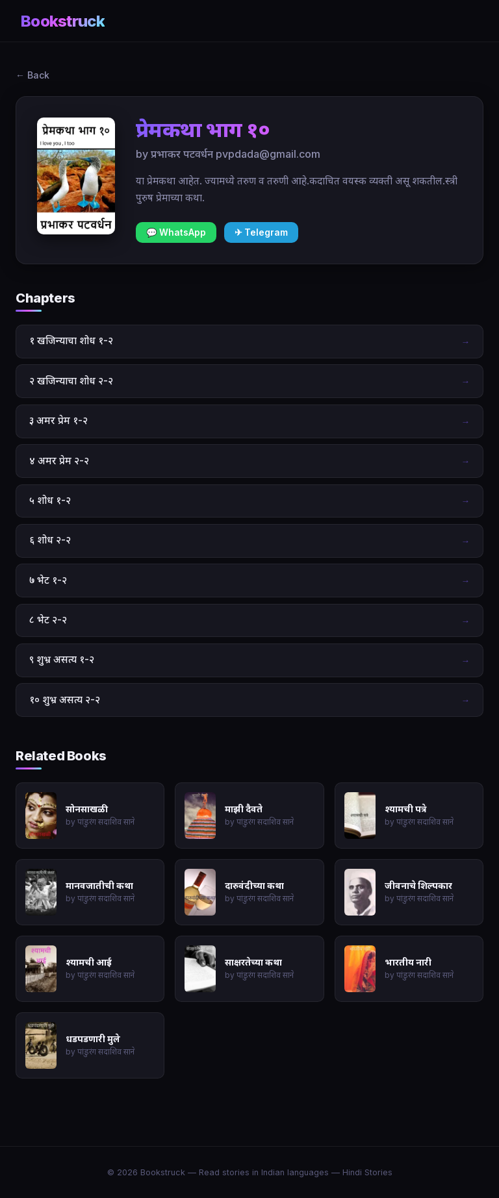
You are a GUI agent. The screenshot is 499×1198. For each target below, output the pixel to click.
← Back (32, 75)
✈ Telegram (261, 232)
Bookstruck (63, 21)
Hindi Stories (367, 1172)
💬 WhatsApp (176, 232)
